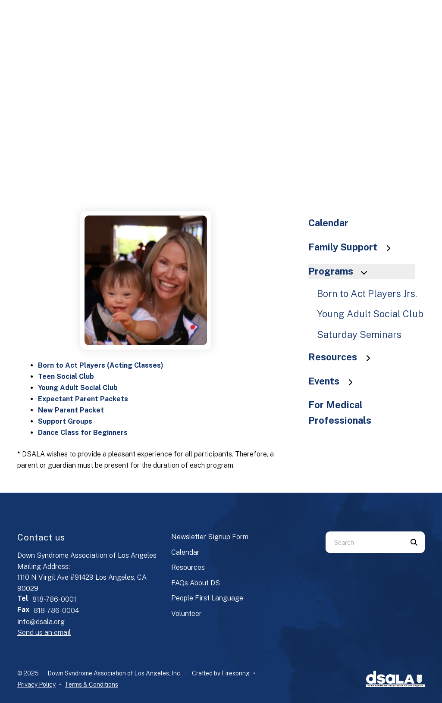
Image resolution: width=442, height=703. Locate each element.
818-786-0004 (56, 610)
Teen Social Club (66, 376)
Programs (341, 271)
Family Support (353, 247)
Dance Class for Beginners (83, 432)
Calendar (328, 222)
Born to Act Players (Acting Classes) (100, 365)
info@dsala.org (41, 622)
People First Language (207, 598)
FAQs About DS (195, 583)
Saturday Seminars (359, 334)
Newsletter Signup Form (209, 537)
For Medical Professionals (339, 412)
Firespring (236, 673)
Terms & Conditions (91, 684)
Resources (343, 356)
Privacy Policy (36, 684)
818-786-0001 (54, 599)
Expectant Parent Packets (83, 399)
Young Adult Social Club (78, 388)
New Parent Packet (71, 410)
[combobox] (364, 542)
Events (334, 381)
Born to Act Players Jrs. (367, 293)
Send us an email (44, 632)
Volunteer (186, 613)
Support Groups (65, 421)
